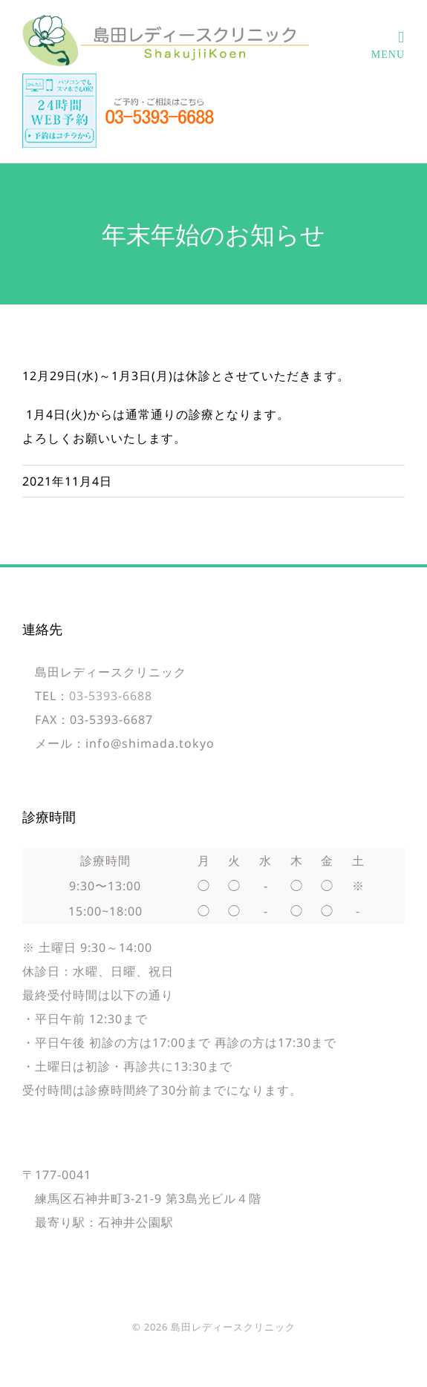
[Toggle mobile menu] (388, 45)
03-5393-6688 (110, 696)
